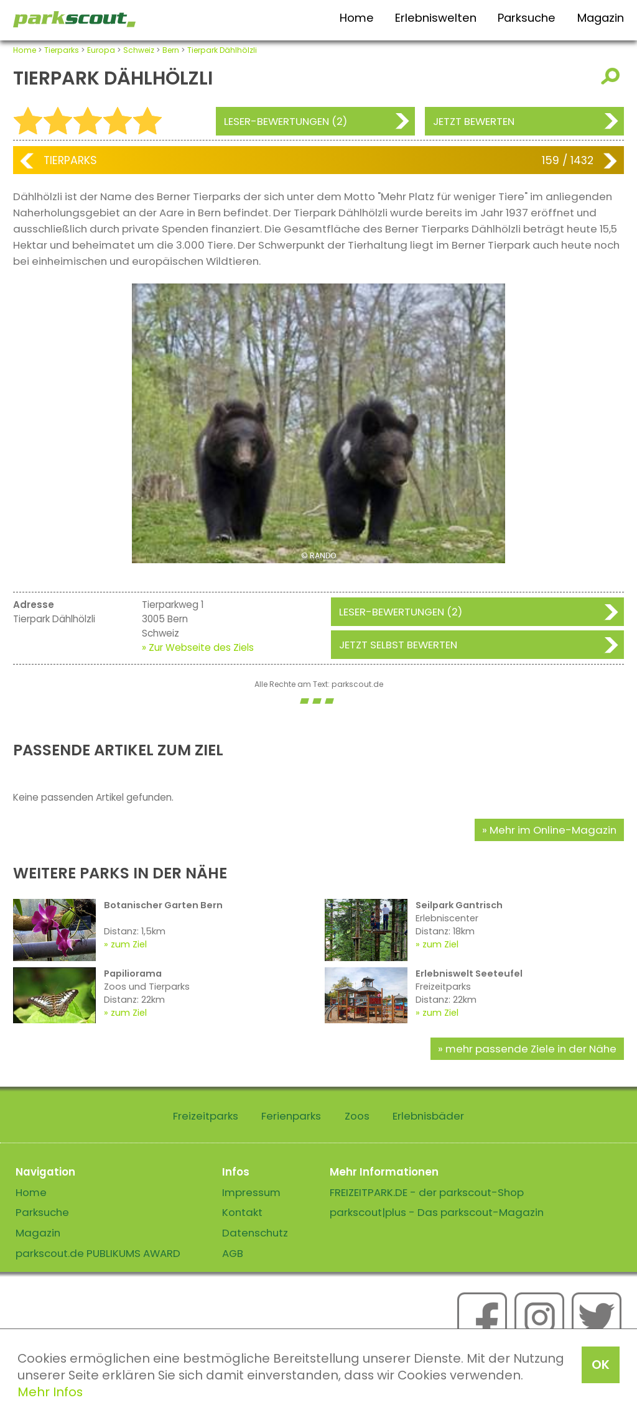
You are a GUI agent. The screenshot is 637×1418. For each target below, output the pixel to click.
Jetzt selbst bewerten (398, 644)
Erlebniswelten (436, 17)
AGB (232, 1253)
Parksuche (527, 17)
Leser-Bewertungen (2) (285, 121)
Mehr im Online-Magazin (553, 829)
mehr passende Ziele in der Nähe (530, 1048)
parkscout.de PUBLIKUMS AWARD (98, 1253)
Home (357, 17)
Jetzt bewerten (473, 121)
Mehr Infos (50, 1392)
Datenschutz (255, 1232)
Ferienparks (291, 1115)
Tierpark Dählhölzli (222, 50)
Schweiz (138, 50)
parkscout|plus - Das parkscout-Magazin (437, 1212)
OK (601, 1364)
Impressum (251, 1192)
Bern (170, 50)
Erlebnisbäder (428, 1115)
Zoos (357, 1115)
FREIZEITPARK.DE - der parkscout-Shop (427, 1192)
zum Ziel (129, 944)
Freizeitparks (205, 1115)
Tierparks (61, 50)
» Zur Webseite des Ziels (198, 647)
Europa (101, 50)
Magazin (600, 17)
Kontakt (242, 1212)
